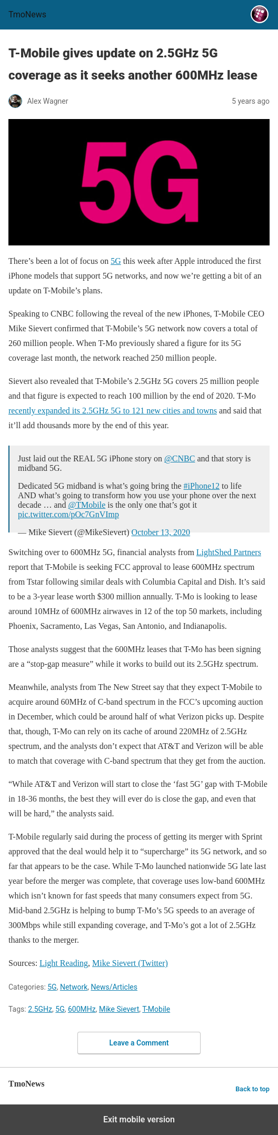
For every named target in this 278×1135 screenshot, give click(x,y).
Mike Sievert (119, 1009)
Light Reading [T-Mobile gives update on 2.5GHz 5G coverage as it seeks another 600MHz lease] (63, 963)
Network (73, 987)
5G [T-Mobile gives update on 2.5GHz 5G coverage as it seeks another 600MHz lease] (116, 260)
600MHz (82, 1009)
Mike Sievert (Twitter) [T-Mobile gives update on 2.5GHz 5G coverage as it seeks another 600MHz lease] (130, 963)
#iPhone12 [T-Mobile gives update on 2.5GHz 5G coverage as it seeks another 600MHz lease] (202, 485)
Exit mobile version (139, 1119)
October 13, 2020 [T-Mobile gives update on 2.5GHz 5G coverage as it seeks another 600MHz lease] (161, 532)
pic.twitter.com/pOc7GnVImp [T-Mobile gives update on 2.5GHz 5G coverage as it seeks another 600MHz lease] (68, 514)
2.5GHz (40, 1009)
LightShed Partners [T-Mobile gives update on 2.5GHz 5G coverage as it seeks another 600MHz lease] (228, 552)
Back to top (252, 1089)
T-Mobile (156, 1009)
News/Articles (114, 987)
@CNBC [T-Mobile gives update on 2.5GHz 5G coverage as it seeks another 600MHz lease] (179, 458)
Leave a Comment (139, 1043)
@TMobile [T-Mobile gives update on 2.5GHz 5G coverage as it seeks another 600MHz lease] (87, 504)
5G (51, 987)
